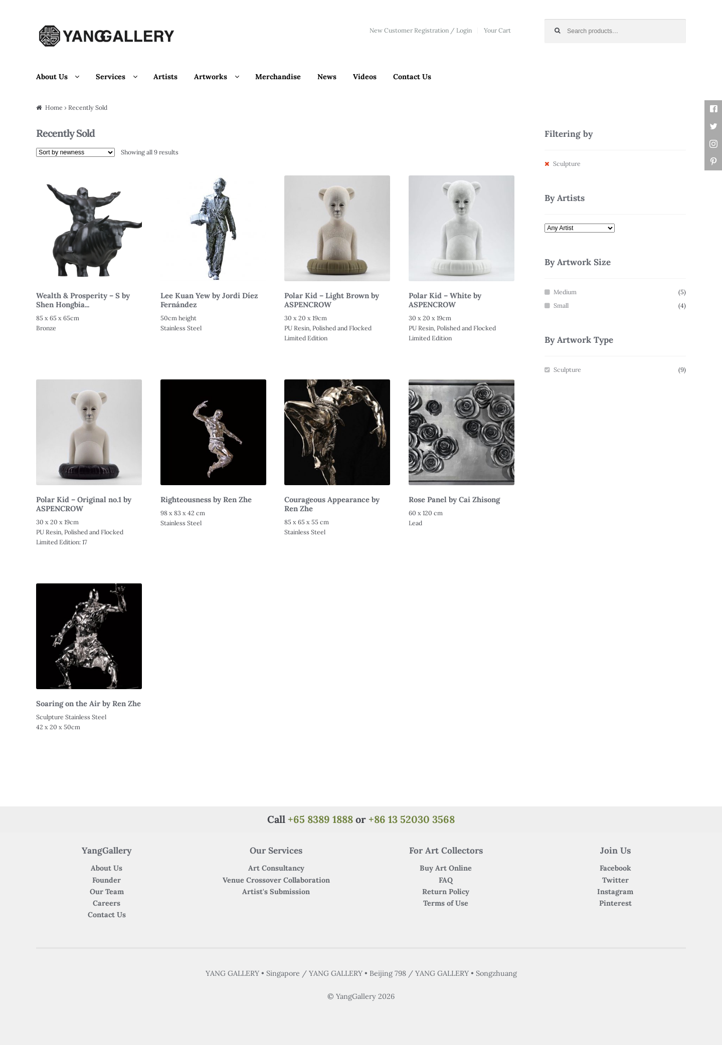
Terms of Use (445, 903)
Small (561, 305)
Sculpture (567, 369)
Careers (106, 903)
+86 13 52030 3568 (412, 819)
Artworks (210, 76)
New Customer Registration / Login (421, 30)
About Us (52, 76)
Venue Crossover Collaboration (276, 880)
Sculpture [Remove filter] (567, 163)
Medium (565, 292)
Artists (165, 76)
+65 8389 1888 (320, 819)
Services (110, 76)
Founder (106, 880)
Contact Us (412, 76)
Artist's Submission (276, 891)
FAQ (446, 880)
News (326, 76)
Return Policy (445, 891)
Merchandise (278, 76)
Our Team (107, 891)
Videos (365, 76)
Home (54, 107)
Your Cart (497, 30)
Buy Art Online (446, 868)
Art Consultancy (276, 868)
